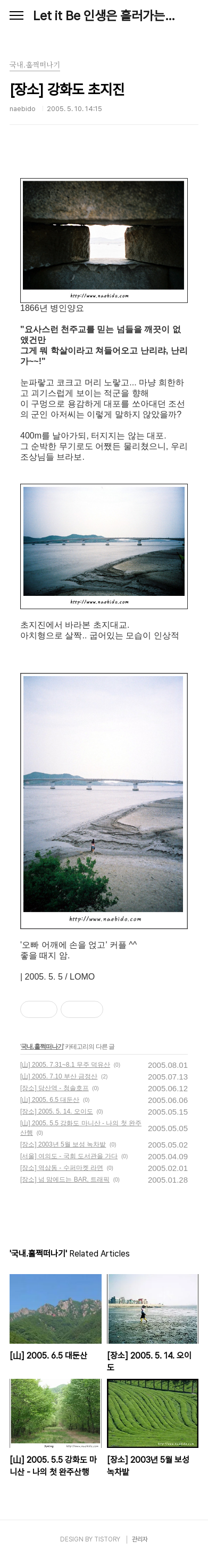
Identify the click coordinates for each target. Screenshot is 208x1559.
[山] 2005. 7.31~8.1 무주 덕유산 (65, 1064)
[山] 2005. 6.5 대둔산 (49, 1099)
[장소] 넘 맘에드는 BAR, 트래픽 (65, 1179)
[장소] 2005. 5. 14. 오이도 (56, 1111)
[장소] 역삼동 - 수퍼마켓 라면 (61, 1168)
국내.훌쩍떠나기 (42, 1046)
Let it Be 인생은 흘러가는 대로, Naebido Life (104, 15)
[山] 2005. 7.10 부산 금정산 (58, 1076)
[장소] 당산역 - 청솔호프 (54, 1088)
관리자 (140, 1539)
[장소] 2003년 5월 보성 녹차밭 (63, 1144)
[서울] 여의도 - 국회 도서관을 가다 (69, 1156)
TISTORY (107, 1539)
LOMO (82, 976)
